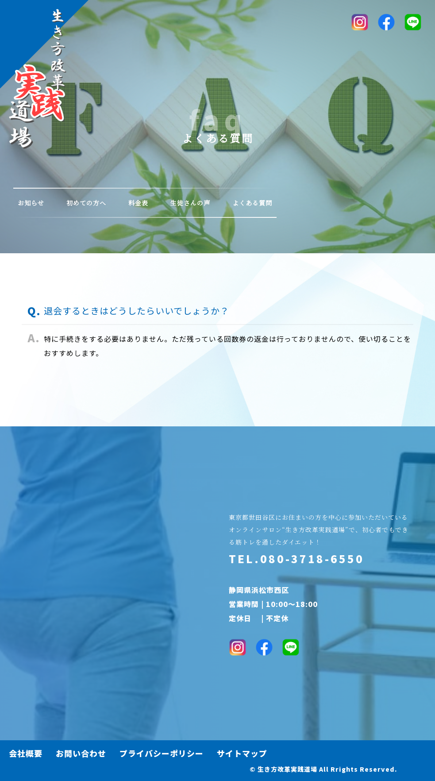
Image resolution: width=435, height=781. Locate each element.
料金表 (138, 202)
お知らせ (31, 202)
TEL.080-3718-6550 (296, 558)
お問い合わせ (81, 753)
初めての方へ (86, 202)
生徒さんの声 (190, 202)
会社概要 (25, 753)
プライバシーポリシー (161, 753)
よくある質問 (252, 202)
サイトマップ (242, 753)
